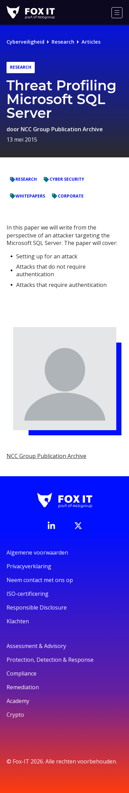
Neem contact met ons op (40, 580)
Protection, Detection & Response (50, 659)
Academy (18, 701)
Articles (91, 41)
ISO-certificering (28, 593)
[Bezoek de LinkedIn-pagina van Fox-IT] (51, 525)
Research (63, 41)
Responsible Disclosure (37, 607)
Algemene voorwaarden (37, 552)
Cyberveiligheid (25, 41)
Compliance (21, 673)
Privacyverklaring (29, 566)
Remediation (23, 687)
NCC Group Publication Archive (62, 129)
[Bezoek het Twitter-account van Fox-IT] (78, 525)
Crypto (15, 714)
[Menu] (116, 12)
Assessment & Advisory (36, 646)
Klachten (18, 621)
